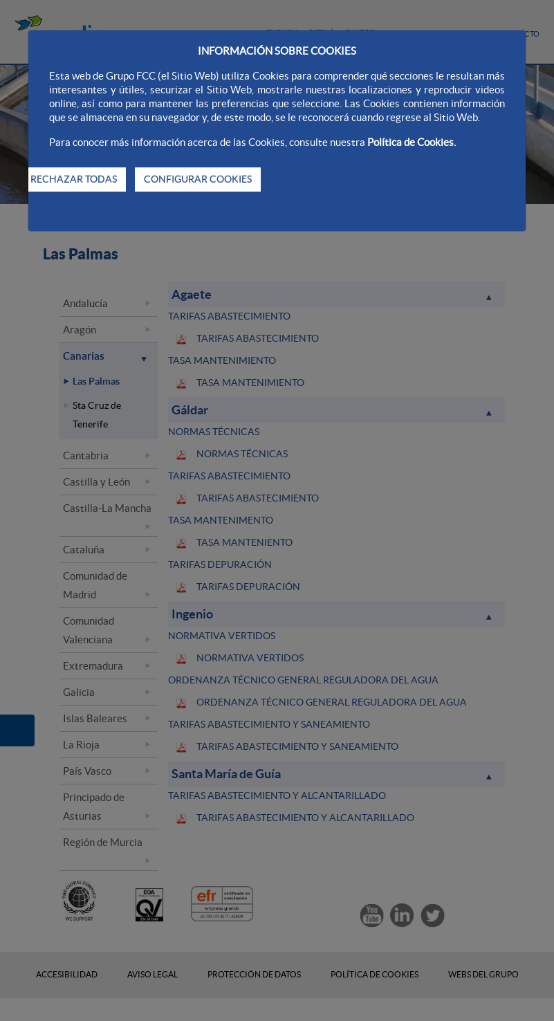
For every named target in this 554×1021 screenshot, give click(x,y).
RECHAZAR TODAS (73, 179)
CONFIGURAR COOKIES (198, 179)
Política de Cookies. (411, 142)
